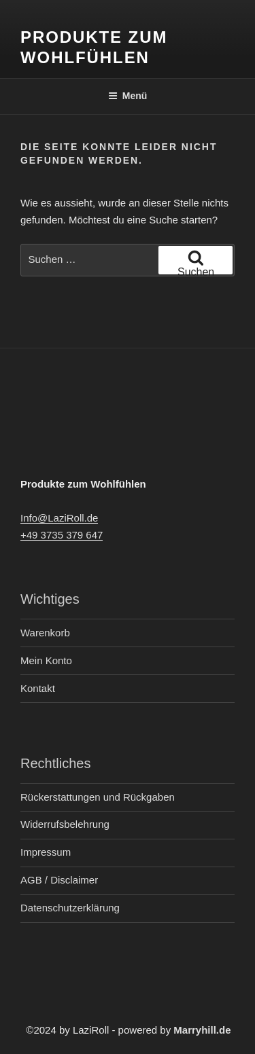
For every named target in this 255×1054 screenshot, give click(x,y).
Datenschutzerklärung (70, 907)
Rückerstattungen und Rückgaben (97, 797)
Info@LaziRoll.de (59, 518)
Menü (128, 95)
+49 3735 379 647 (61, 535)
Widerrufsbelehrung (64, 824)
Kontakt (37, 688)
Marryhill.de (202, 1030)
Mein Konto (46, 660)
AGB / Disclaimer (59, 880)
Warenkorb (45, 632)
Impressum (45, 852)
